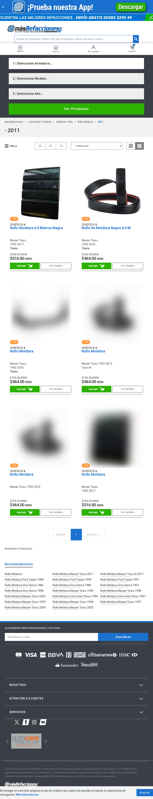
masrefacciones (14, 121)
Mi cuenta (93, 49)
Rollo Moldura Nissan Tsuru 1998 (120, 590)
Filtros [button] (13, 146)
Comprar (25, 266)
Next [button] (45, 740)
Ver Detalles (56, 265)
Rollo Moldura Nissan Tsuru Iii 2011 (122, 574)
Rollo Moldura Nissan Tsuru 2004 (25, 607)
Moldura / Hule (65, 121)
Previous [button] (5, 740)
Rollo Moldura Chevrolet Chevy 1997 (123, 596)
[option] (26, 741)
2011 (100, 121)
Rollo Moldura (85, 121)
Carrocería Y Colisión (40, 121)
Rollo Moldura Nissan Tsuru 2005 (73, 607)
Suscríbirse (123, 637)
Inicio (56, 49)
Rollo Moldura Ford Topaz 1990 (72, 579)
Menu (20, 49)
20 (40, 146)
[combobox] (76, 63)
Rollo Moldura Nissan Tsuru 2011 (73, 574)
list (131, 146)
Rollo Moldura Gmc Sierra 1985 (24, 585)
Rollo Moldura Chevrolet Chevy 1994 (75, 596)
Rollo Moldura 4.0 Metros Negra (36, 228)
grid (139, 146)
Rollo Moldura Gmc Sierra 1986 (72, 585)
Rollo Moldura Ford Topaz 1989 (24, 579)
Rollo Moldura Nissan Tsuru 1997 (120, 601)
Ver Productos (76, 109)
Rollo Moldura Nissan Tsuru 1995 (73, 590)
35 (50, 146)
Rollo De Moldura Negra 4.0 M (106, 228)
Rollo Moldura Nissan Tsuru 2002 (25, 596)
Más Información (27, 794)
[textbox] (76, 39)
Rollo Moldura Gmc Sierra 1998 (24, 590)
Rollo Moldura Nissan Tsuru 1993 (25, 601)
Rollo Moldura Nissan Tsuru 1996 (73, 601)
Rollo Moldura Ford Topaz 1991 (119, 579)
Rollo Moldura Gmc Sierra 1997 (119, 585)
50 (61, 146)
